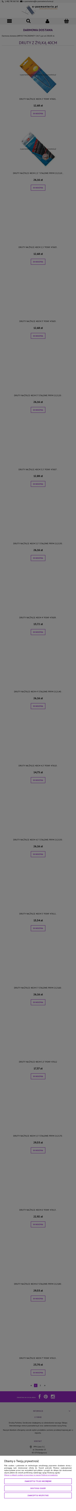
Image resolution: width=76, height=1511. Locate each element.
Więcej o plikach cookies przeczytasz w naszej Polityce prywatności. (31, 1475)
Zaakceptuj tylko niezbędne (38, 1481)
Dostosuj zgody (38, 1488)
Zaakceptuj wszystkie (38, 1495)
